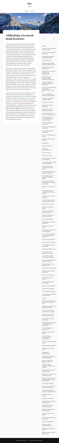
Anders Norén (39, 440)
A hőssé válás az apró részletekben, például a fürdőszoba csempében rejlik (48, 78)
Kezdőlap (26, 11)
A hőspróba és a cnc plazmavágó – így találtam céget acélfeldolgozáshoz (49, 73)
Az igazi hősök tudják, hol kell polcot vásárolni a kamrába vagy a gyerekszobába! (49, 182)
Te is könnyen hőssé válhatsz (48, 421)
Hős (29, 3)
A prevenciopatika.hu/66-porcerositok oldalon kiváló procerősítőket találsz (47, 118)
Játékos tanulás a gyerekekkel (48, 288)
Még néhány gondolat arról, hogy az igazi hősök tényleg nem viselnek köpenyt (48, 324)
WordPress (23, 440)
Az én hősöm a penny (46, 152)
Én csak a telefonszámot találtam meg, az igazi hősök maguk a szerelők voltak (48, 235)
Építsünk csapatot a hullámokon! (48, 239)
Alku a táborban (45, 143)
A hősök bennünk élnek (47, 60)
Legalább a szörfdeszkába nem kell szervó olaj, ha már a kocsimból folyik (49, 302)
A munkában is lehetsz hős (47, 102)
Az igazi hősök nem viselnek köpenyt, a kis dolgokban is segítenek (47, 177)
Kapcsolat (32, 11)
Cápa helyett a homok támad (48, 204)
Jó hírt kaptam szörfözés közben (48, 291)
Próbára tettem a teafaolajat (47, 383)
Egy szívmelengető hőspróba (48, 219)
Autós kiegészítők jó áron (47, 145)
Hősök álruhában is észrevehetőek (49, 268)
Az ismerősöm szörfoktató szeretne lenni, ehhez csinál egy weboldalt (48, 192)
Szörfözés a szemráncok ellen (48, 398)
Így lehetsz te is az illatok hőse (48, 274)
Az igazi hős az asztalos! (47, 155)
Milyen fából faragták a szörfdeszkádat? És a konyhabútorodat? (46, 337)
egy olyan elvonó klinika (17, 103)
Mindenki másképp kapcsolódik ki (49, 345)
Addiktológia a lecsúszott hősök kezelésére (20, 37)
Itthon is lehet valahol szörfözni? (48, 285)
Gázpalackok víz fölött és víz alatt (48, 249)
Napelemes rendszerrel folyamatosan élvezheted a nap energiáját (48, 366)
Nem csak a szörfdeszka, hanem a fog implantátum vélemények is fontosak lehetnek (49, 379)
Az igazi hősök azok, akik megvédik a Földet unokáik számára (47, 167)
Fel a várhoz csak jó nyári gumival (49, 242)
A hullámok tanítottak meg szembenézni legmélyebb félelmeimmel (47, 83)
